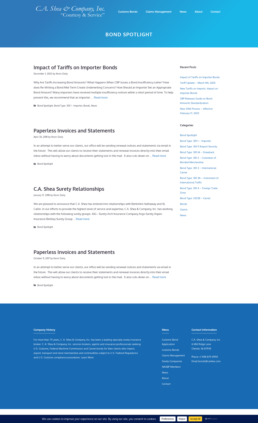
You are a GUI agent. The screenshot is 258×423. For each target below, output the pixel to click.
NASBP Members (171, 366)
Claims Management (158, 11)
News (183, 11)
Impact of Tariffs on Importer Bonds (75, 67)
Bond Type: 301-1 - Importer (68, 105)
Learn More (87, 357)
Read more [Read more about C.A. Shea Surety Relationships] (83, 219)
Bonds (86, 105)
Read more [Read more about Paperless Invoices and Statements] (159, 155)
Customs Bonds (128, 11)
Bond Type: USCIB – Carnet (195, 198)
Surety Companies (172, 361)
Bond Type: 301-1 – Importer (195, 140)
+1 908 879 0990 (208, 356)
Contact (215, 11)
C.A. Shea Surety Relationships (69, 189)
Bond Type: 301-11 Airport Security (198, 146)
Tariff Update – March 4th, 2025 (198, 82)
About (198, 11)
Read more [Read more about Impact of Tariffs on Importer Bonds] (101, 97)
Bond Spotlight (45, 105)
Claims (183, 209)
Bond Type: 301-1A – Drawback (197, 152)
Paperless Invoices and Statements (74, 130)
